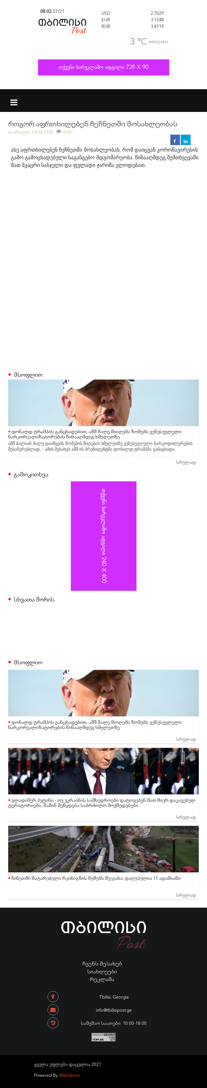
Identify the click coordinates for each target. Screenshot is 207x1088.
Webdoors (69, 1075)
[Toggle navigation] (14, 98)
